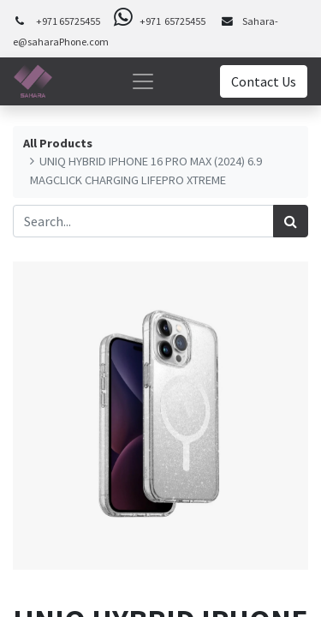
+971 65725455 (68, 21)
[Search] (290, 221)
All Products (57, 143)
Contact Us (263, 81)
